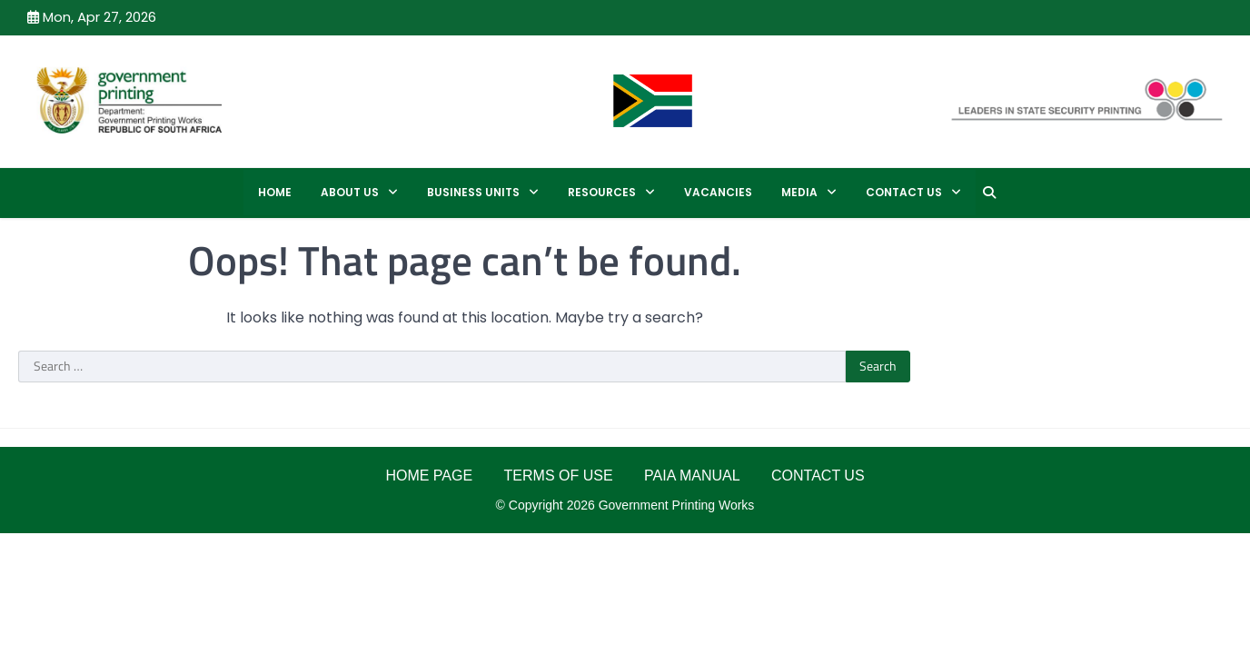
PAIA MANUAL (692, 475)
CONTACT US (904, 192)
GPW (296, 99)
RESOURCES (602, 192)
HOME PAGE (428, 475)
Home (275, 192)
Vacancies (718, 192)
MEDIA (799, 192)
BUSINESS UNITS (473, 192)
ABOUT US (350, 192)
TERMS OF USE (558, 475)
